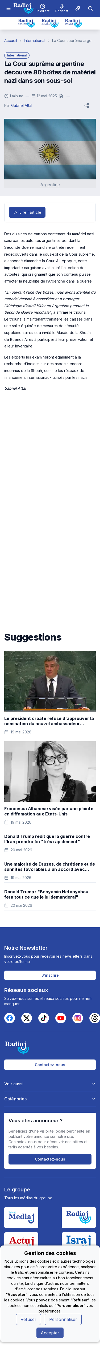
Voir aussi (50, 1083)
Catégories (50, 1098)
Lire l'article (27, 212)
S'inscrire (50, 975)
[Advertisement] (50, 453)
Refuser (28, 1319)
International (34, 40)
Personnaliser (63, 1319)
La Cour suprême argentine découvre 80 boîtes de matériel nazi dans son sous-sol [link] (74, 40)
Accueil (10, 40)
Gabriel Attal (21, 105)
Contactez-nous (50, 1064)
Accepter (50, 1332)
